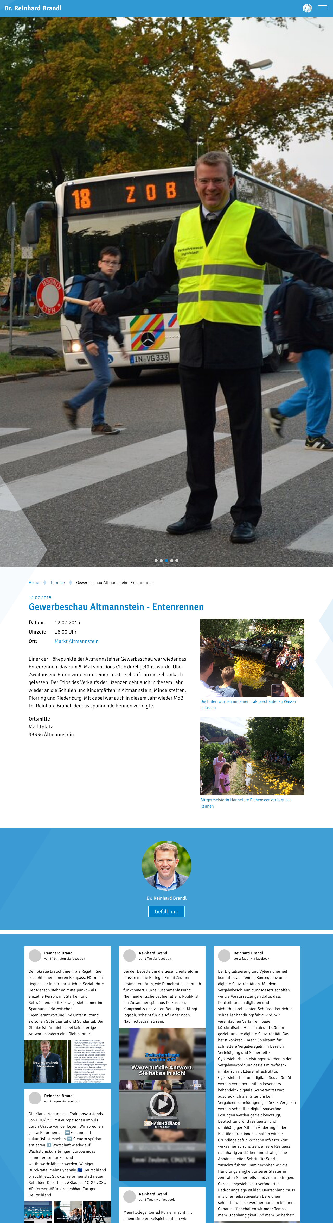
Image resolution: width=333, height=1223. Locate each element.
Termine (57, 582)
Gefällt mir (166, 911)
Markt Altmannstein (77, 641)
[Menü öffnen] (322, 8)
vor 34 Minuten (55, 959)
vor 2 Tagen (242, 959)
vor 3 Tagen (147, 1199)
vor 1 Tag (146, 959)
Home (34, 582)
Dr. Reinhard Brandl (166, 898)
